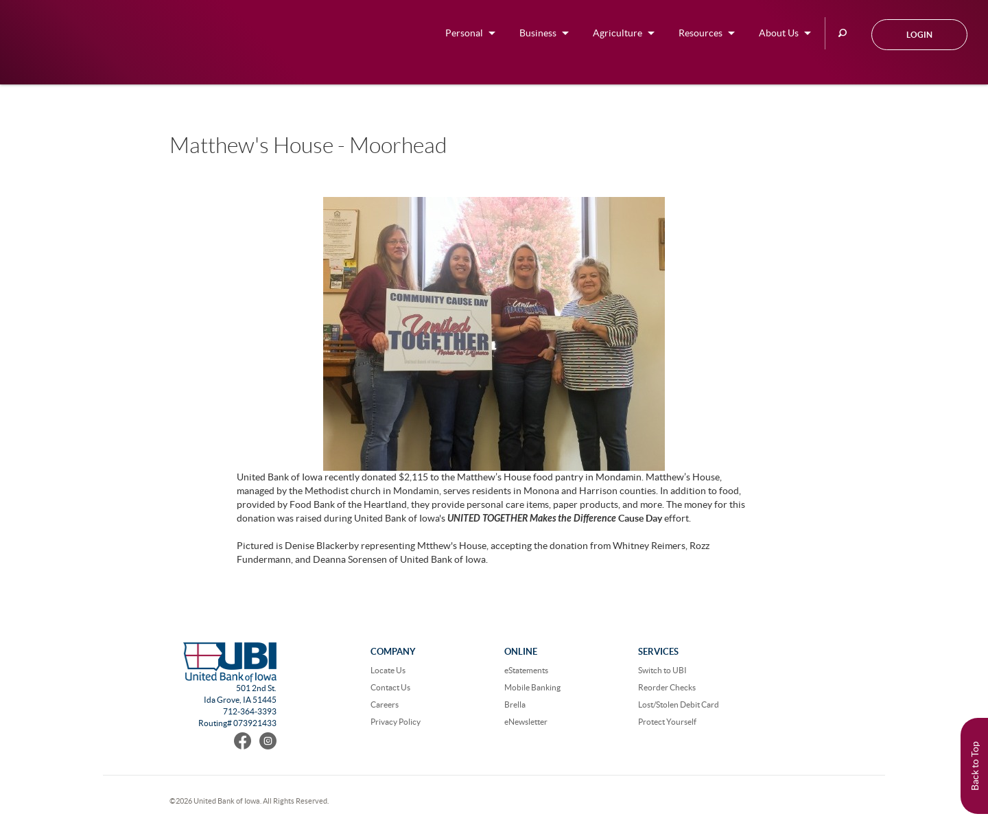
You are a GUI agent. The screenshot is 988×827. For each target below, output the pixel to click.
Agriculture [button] (617, 32)
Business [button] (537, 32)
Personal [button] (464, 32)
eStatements (526, 670)
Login (919, 34)
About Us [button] (779, 32)
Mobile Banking (532, 687)
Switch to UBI (662, 670)
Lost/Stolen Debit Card (678, 704)
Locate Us (387, 670)
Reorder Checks (667, 687)
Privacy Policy (395, 721)
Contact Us (390, 687)
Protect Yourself (667, 721)
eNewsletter (526, 721)
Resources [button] (700, 32)
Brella (515, 704)
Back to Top (974, 766)
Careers (384, 704)
